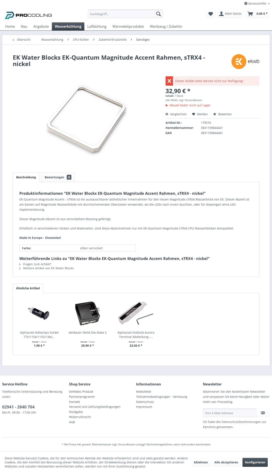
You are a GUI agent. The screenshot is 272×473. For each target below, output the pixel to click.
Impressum (144, 407)
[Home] (10, 26)
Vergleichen (176, 114)
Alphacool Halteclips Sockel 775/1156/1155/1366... (39, 334)
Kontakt (74, 402)
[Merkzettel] (210, 14)
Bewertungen (58, 177)
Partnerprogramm (82, 397)
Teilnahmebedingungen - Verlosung (161, 397)
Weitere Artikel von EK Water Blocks (46, 268)
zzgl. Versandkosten (190, 100)
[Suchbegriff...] (125, 14)
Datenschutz (145, 402)
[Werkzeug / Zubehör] (166, 26)
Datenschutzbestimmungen (241, 422)
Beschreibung (26, 177)
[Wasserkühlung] (68, 26)
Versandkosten (127, 444)
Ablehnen (201, 462)
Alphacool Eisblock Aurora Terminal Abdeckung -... (136, 334)
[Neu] (24, 26)
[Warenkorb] (258, 14)
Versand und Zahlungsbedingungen (94, 407)
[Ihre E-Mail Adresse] (229, 413)
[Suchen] (158, 14)
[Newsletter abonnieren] (263, 413)
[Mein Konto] (230, 14)
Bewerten (222, 114)
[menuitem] (125, 16)
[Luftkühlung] (96, 26)
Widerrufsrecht (80, 417)
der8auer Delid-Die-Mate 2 (88, 332)
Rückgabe (76, 412)
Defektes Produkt (81, 391)
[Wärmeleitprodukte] (128, 26)
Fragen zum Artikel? (35, 264)
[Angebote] (41, 26)
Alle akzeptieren (226, 462)
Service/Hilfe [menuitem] (255, 3)
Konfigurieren (255, 462)
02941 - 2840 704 (18, 407)
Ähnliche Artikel (28, 288)
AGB (72, 422)
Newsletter (144, 391)
